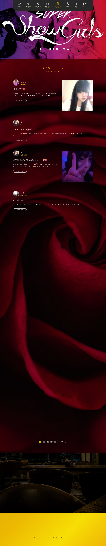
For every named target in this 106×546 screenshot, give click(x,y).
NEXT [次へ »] (61, 442)
